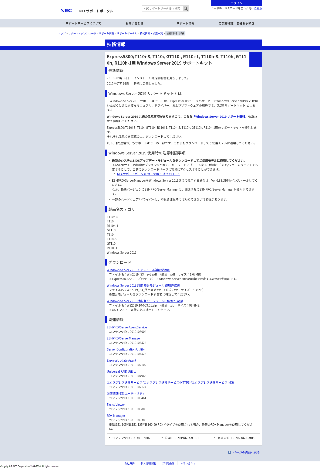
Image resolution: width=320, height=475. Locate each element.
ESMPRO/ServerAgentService (127, 327)
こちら (258, 8)
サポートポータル (127, 33)
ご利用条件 (168, 463)
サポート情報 (186, 23)
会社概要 (129, 463)
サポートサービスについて (83, 23)
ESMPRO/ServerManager (124, 338)
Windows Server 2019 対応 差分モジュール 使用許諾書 (143, 285)
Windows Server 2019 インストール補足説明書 (138, 270)
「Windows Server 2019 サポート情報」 (220, 116)
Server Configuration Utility (126, 349)
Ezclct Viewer (116, 404)
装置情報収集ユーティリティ (126, 393)
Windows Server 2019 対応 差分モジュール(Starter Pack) (145, 301)
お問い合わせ (135, 23)
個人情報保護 (148, 463)
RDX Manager (116, 415)
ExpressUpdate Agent (121, 360)
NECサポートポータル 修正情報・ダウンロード (148, 174)
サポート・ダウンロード (82, 33)
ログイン (237, 3)
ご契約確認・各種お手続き (237, 23)
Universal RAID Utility (121, 371)
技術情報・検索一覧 (151, 33)
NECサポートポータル (96, 10)
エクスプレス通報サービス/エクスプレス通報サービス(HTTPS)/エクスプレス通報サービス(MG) (170, 382)
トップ (62, 33)
